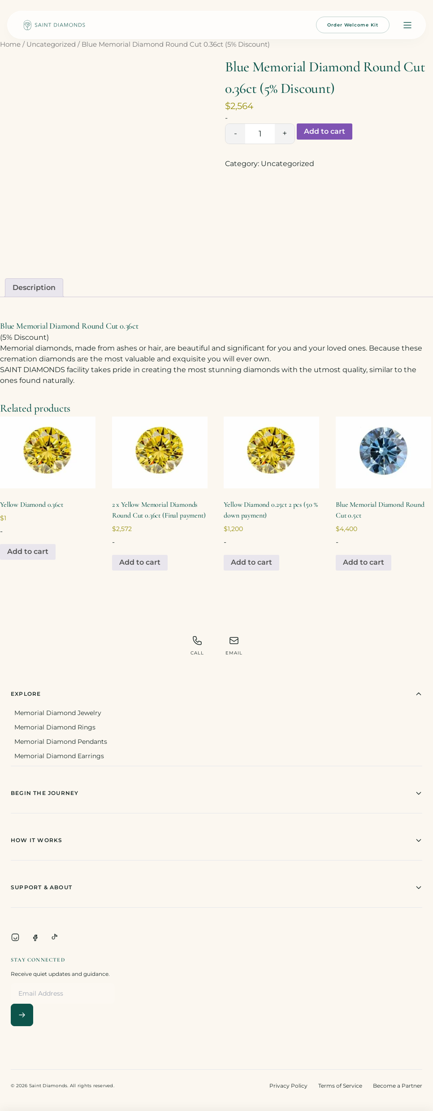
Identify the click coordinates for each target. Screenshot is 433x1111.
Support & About (216, 887)
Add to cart (324, 131)
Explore (216, 694)
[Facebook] (34, 937)
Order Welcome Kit (352, 25)
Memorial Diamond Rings (54, 727)
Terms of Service (340, 1085)
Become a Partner (397, 1085)
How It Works (216, 840)
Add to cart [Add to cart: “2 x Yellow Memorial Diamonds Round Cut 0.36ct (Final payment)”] (139, 562)
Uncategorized (51, 44)
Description (34, 287)
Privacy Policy (288, 1085)
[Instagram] (15, 937)
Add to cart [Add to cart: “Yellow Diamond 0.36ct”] (27, 551)
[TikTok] (54, 937)
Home (10, 44)
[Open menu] (407, 25)
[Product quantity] (259, 134)
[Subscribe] (22, 1015)
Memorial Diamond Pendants (60, 742)
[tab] (34, 287)
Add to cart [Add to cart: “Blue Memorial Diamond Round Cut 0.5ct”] (363, 562)
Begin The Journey (216, 793)
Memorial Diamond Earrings (59, 756)
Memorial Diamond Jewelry (57, 713)
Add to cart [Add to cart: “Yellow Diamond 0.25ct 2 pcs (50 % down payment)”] (251, 562)
